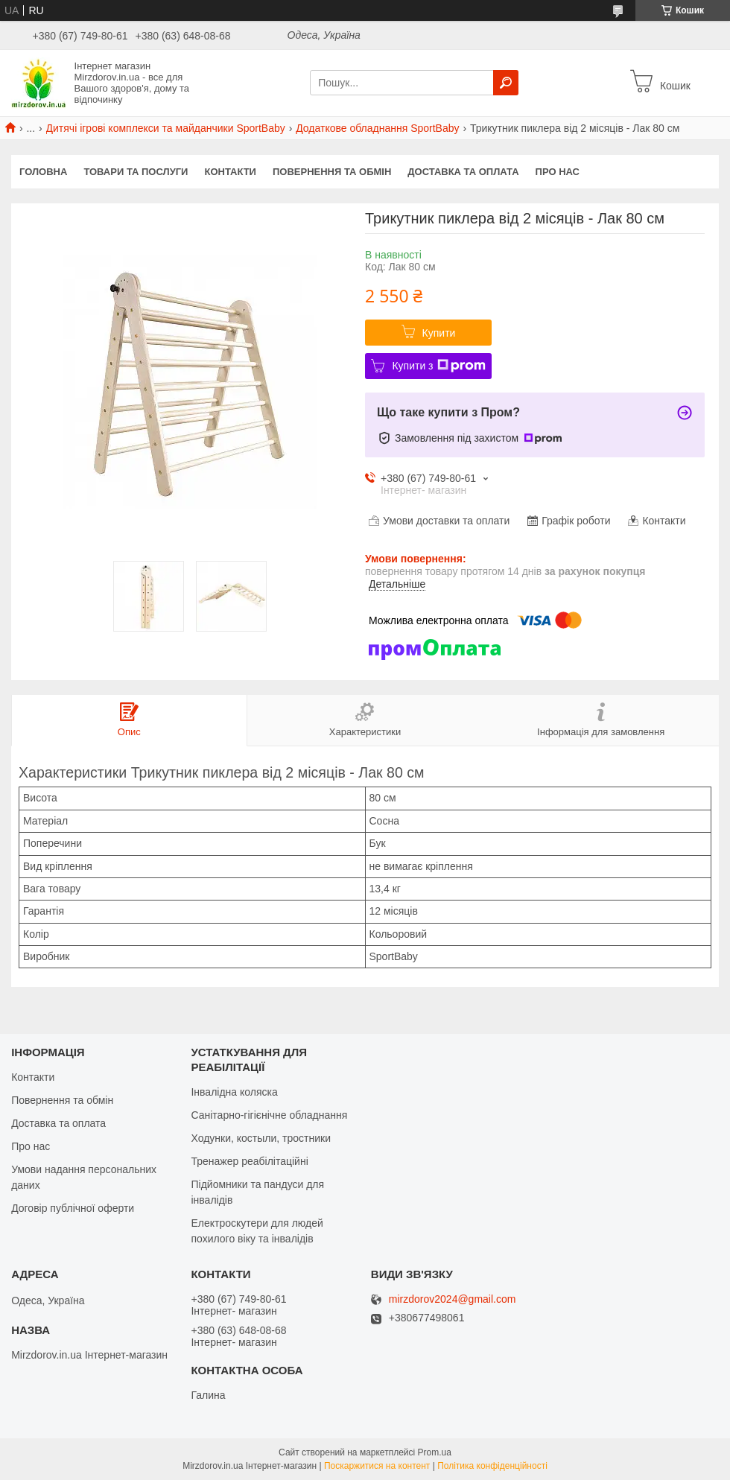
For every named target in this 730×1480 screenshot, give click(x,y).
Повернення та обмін (332, 171)
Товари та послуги (135, 171)
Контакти (230, 171)
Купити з (438, 365)
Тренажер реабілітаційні (249, 1161)
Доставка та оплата (462, 171)
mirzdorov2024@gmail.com (452, 1299)
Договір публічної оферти (72, 1208)
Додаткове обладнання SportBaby (377, 128)
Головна (43, 171)
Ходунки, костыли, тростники (261, 1138)
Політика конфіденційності (492, 1466)
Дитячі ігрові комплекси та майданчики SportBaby (165, 128)
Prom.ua (434, 1452)
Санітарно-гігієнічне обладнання (269, 1115)
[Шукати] (505, 82)
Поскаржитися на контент (377, 1466)
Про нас (558, 171)
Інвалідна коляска (234, 1092)
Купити (439, 333)
